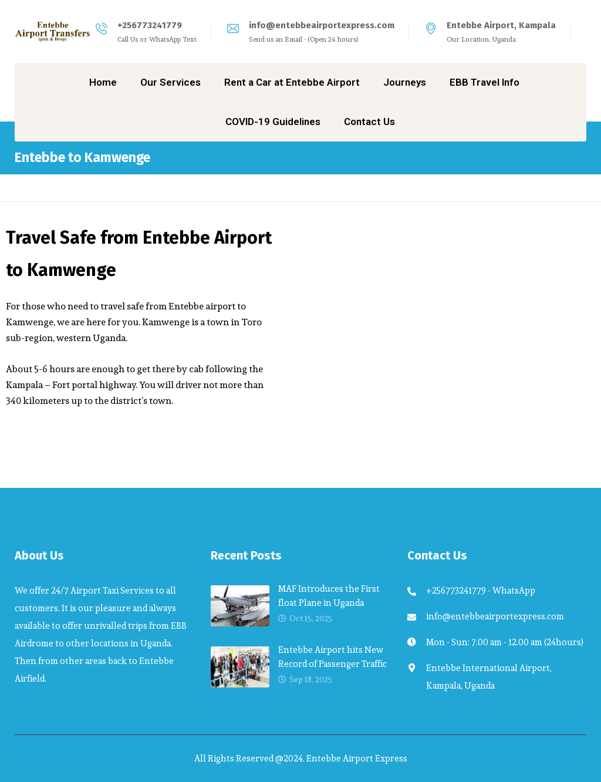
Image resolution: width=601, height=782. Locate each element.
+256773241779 (149, 25)
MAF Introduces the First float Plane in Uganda (329, 595)
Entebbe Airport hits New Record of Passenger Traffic (332, 656)
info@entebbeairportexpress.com (321, 25)
